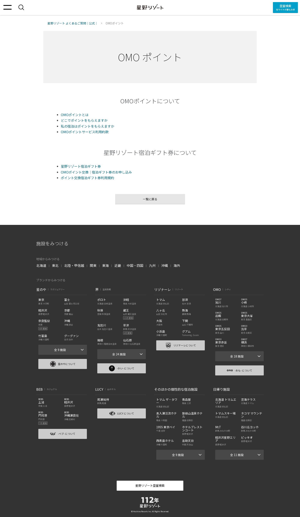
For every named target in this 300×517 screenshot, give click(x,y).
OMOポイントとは (75, 114)
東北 (55, 265)
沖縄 (164, 265)
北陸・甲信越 (74, 265)
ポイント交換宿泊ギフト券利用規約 (87, 177)
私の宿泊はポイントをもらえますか (87, 126)
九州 (152, 265)
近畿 (117, 265)
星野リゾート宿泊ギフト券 (81, 166)
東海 (105, 265)
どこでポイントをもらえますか (84, 120)
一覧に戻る (150, 199)
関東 (93, 265)
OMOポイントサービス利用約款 (85, 131)
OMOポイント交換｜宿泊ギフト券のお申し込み (96, 172)
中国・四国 (135, 265)
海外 (177, 265)
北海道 (41, 265)
